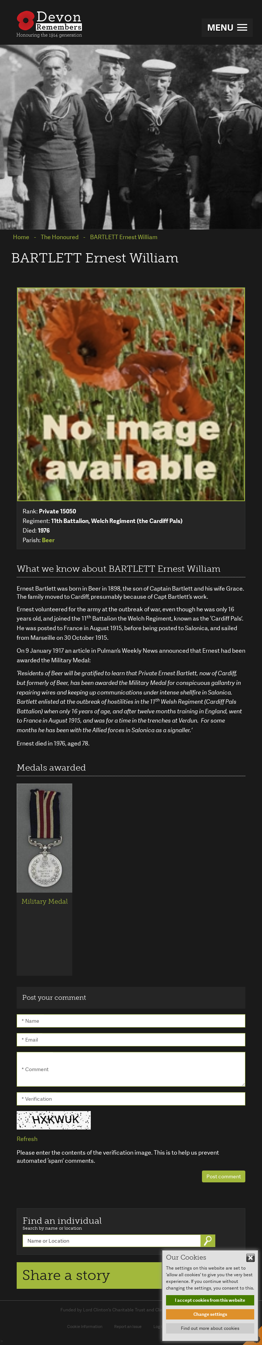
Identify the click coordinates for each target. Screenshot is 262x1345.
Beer (48, 540)
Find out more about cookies (210, 1328)
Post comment (223, 1176)
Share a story (66, 1275)
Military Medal (44, 901)
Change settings (210, 1314)
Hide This (250, 1257)
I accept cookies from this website (210, 1300)
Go (208, 1240)
